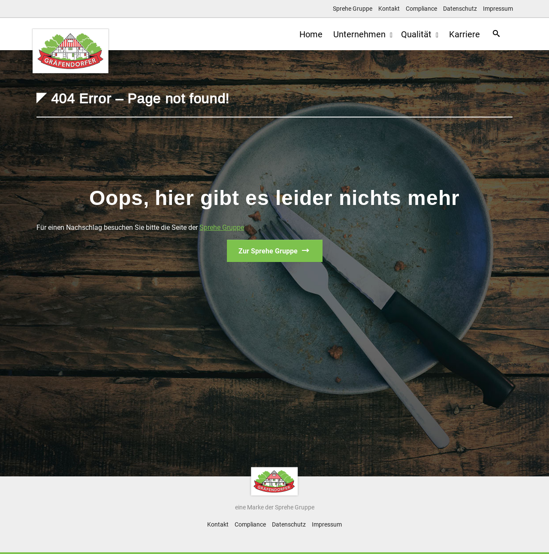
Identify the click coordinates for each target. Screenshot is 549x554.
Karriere (460, 34)
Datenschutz (460, 8)
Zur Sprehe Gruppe (268, 251)
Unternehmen (356, 34)
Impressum (498, 8)
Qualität (413, 34)
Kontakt (389, 8)
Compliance (421, 8)
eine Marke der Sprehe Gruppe (274, 507)
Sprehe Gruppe (352, 8)
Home (304, 34)
